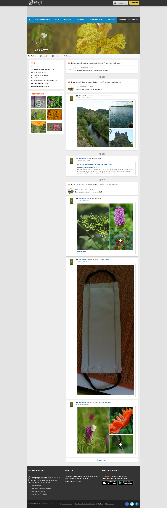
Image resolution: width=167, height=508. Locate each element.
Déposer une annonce (128, 20)
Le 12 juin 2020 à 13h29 (82, 200)
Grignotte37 (82, 96)
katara (77, 68)
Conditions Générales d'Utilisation (85, 504)
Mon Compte (122, 3)
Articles (80, 20)
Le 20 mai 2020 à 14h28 (82, 261)
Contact (111, 20)
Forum (56, 20)
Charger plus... (102, 460)
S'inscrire (134, 3)
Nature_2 (108, 402)
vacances (108, 96)
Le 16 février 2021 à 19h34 (83, 160)
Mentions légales (67, 504)
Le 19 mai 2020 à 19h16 (82, 404)
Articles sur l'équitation (39, 494)
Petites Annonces (42, 20)
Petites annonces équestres (41, 488)
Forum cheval (36, 486)
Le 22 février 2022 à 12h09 (83, 97)
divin (76, 87)
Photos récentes (46, 93)
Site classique (109, 504)
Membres (67, 20)
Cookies (100, 504)
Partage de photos (38, 491)
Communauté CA (96, 20)
